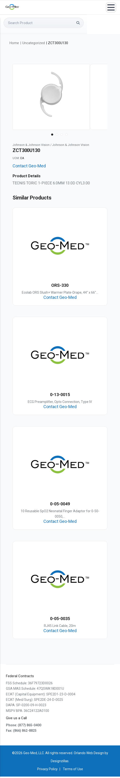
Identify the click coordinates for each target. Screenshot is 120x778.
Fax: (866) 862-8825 (21, 732)
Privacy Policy (47, 770)
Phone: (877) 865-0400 (23, 727)
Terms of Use (73, 770)
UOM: (16, 158)
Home (14, 43)
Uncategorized (33, 43)
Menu (111, 7)
